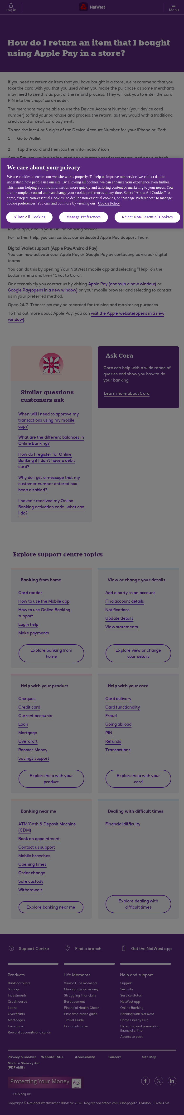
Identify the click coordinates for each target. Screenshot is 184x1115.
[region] (92, 193)
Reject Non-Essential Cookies (147, 217)
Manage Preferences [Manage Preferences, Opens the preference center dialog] (83, 217)
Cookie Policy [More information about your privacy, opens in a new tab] (109, 203)
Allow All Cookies (29, 217)
